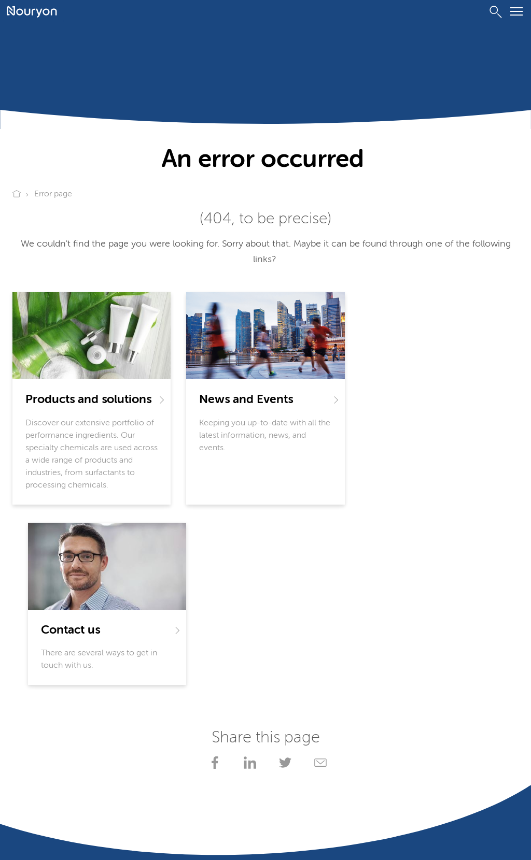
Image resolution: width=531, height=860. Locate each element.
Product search (40, 729)
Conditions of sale (157, 829)
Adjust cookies (35, 841)
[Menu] (516, 13)
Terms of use (98, 829)
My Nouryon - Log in (175, 729)
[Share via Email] (318, 582)
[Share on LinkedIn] (248, 582)
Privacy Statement (40, 829)
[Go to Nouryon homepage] (32, 12)
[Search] (496, 12)
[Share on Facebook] (212, 582)
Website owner (218, 829)
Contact (27, 750)
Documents (34, 709)
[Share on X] (283, 582)
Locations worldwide (176, 750)
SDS (144, 709)
